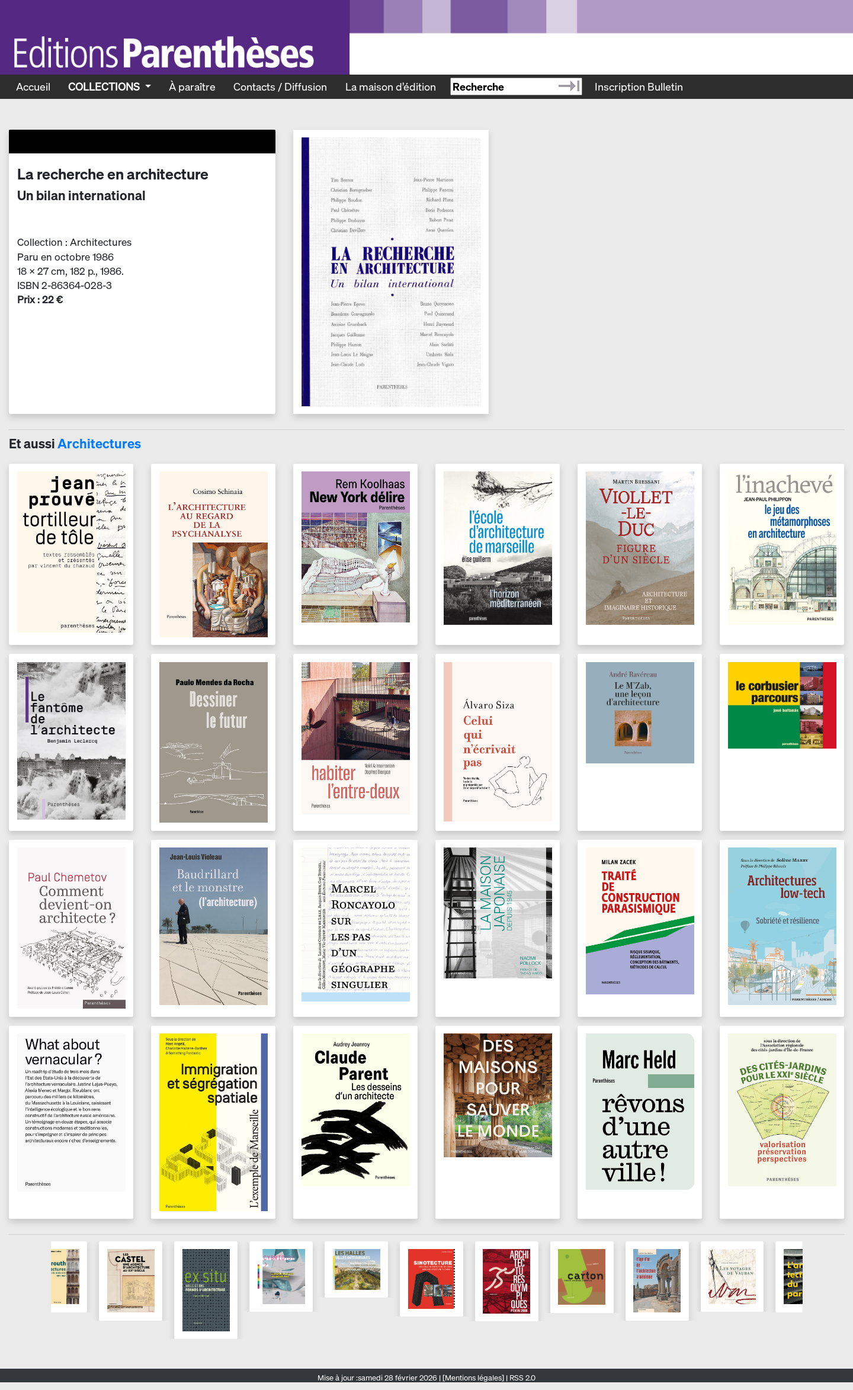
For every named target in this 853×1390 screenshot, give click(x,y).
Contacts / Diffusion (280, 86)
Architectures (99, 443)
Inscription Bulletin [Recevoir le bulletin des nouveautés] (639, 86)
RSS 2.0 (521, 1378)
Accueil (33, 86)
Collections (105, 86)
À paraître (192, 86)
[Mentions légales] (473, 1378)
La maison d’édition (390, 86)
